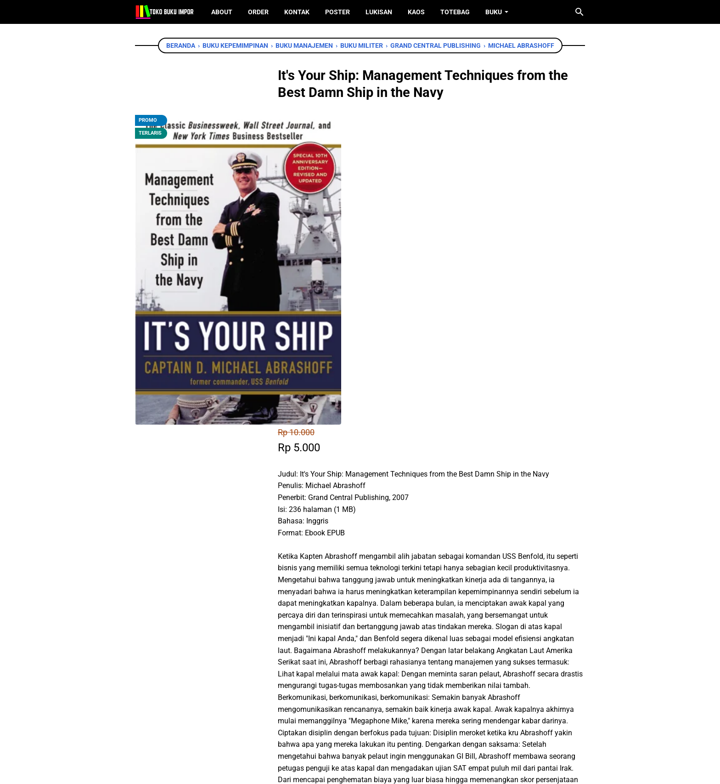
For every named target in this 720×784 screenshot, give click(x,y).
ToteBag (455, 12)
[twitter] (335, 648)
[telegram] (376, 648)
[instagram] (374, 733)
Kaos (416, 12)
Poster (337, 12)
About (221, 12)
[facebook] (314, 648)
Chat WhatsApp (347, 595)
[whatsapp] (356, 648)
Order (258, 12)
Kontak (296, 12)
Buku (493, 12)
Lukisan (379, 12)
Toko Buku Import (372, 770)
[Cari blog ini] (579, 11)
